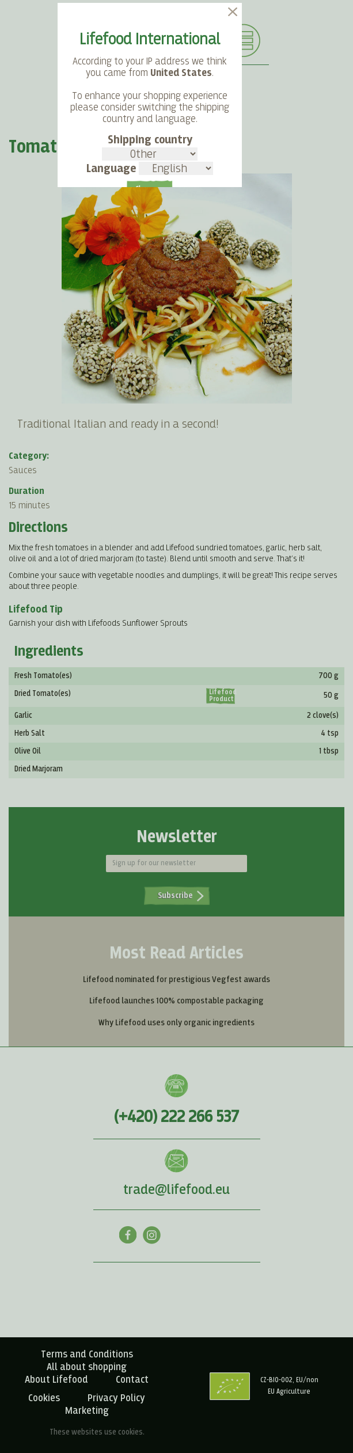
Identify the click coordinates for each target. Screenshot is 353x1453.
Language (149, 168)
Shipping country (150, 147)
